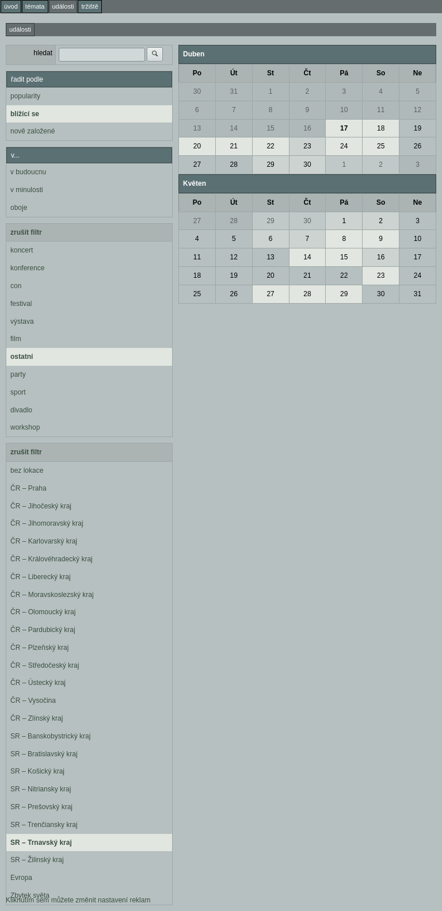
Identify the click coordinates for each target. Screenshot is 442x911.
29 (270, 164)
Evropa (21, 878)
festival (21, 304)
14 (234, 128)
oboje (18, 208)
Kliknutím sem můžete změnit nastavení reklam (78, 900)
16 (307, 128)
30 (197, 91)
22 (270, 146)
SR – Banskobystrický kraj (50, 736)
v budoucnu (28, 172)
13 (197, 128)
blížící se (24, 114)
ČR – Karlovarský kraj (43, 541)
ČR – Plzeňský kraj (39, 648)
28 (234, 164)
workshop (25, 427)
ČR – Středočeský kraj (44, 665)
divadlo (21, 410)
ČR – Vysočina (33, 700)
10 (344, 110)
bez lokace (26, 470)
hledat (42, 53)
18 (380, 128)
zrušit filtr (26, 232)
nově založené (32, 131)
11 (380, 110)
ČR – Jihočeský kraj (40, 506)
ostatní (21, 357)
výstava (22, 321)
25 (380, 146)
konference (27, 268)
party (18, 374)
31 (234, 91)
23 (307, 146)
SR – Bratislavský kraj (44, 754)
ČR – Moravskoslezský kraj (52, 595)
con (15, 286)
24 (344, 146)
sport (18, 392)
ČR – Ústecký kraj (38, 683)
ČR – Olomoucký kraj (42, 612)
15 (270, 128)
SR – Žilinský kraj (37, 860)
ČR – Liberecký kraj (40, 577)
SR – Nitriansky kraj (40, 789)
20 (197, 146)
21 (234, 146)
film (15, 339)
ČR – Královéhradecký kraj (51, 559)
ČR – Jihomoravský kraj (46, 523)
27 (197, 164)
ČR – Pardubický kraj (42, 630)
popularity (25, 96)
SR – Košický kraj (37, 771)
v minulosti (26, 190)
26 (417, 146)
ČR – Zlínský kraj (36, 718)
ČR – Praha (28, 488)
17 (344, 128)
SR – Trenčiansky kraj (44, 825)
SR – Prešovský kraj (41, 807)
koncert (21, 250)
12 (417, 110)
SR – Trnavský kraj (41, 843)
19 (417, 128)
